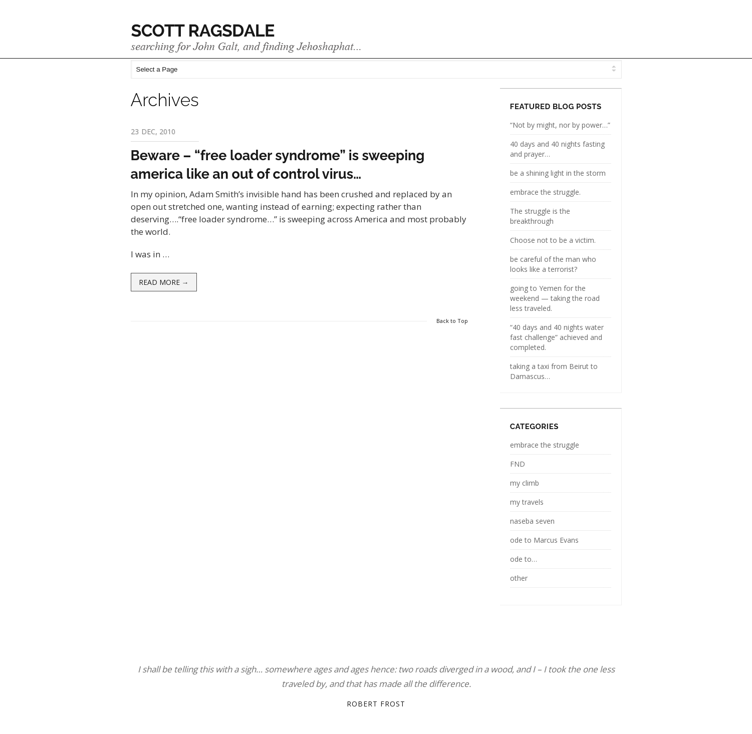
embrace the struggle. (545, 192)
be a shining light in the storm (558, 173)
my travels (527, 502)
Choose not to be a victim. (553, 240)
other (519, 578)
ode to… (523, 559)
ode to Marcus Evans (544, 540)
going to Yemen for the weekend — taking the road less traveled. (555, 298)
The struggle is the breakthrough (540, 216)
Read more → (164, 282)
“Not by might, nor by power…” (560, 125)
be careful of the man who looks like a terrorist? (553, 264)
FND (517, 464)
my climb (524, 483)
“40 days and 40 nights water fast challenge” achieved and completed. (557, 337)
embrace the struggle (544, 445)
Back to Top (452, 320)
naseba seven (532, 521)
